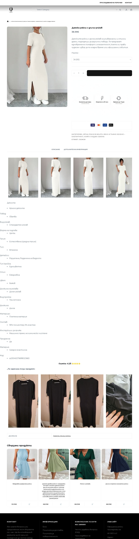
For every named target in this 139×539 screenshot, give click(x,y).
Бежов (82, 139)
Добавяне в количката (109, 73)
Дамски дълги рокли (62, 436)
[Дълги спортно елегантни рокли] (117, 464)
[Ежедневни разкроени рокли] (22, 464)
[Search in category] (76, 10)
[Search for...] (33, 10)
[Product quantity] (79, 73)
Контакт (128, 2)
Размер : (75, 53)
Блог (45, 529)
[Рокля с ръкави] (85, 464)
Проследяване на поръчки (111, 2)
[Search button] (120, 10)
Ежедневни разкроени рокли (22, 484)
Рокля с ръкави (85, 484)
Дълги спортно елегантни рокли (117, 484)
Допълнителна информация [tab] (76, 149)
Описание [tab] (55, 149)
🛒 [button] (29, 506)
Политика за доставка (53, 532)
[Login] (126, 10)
